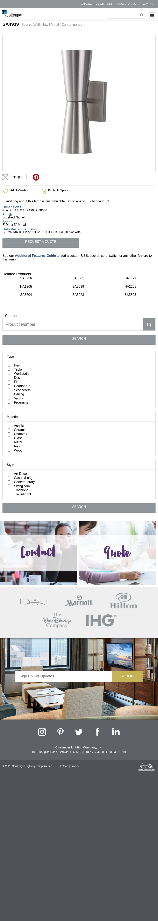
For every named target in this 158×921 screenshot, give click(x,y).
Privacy (74, 766)
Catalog (86, 3)
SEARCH (79, 338)
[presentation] (64, 690)
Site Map (63, 766)
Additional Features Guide (35, 255)
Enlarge (16, 177)
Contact (149, 3)
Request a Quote (127, 3)
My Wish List (103, 3)
